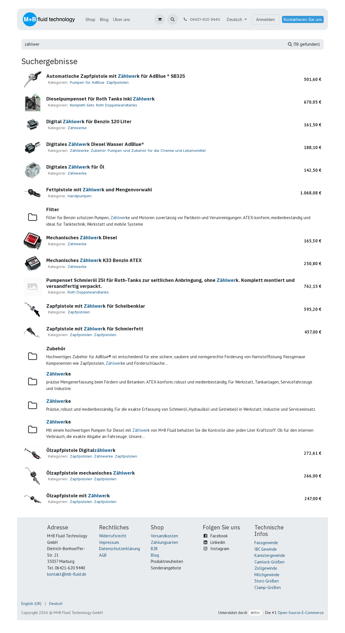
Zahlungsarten (164, 542)
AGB (102, 555)
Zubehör (98, 150)
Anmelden (265, 19)
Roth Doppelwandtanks (116, 105)
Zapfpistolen (117, 82)
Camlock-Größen (269, 562)
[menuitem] (90, 19)
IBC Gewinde (265, 549)
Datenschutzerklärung (119, 548)
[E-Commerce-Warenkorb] (159, 19)
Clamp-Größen (267, 587)
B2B (154, 548)
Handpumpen (79, 196)
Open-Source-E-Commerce (301, 612)
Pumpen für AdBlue (87, 82)
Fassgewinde (266, 542)
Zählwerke (77, 127)
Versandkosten (164, 535)
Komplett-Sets (82, 105)
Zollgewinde (265, 568)
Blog (155, 555)
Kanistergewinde (269, 555)
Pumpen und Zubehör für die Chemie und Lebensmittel (157, 150)
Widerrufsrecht (112, 535)
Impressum (109, 542)
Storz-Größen (266, 581)
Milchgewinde (266, 574)
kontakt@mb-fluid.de (66, 574)
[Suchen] (304, 44)
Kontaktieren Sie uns (303, 19)
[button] (172, 19)
